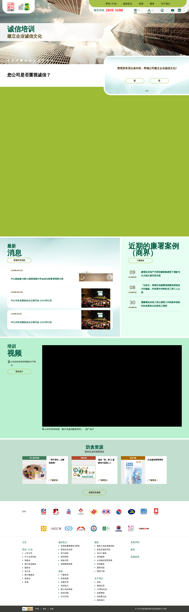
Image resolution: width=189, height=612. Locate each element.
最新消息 (101, 567)
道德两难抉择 (66, 564)
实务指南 (64, 578)
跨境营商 (64, 557)
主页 (24, 542)
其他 (26, 582)
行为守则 (64, 596)
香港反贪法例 (66, 549)
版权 (133, 549)
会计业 (27, 571)
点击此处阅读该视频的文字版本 (23, 363)
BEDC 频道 (101, 553)
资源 (141, 3)
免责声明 (135, 542)
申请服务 (101, 564)
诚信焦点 (127, 3)
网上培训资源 (66, 589)
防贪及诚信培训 (103, 549)
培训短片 (64, 586)
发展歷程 (101, 593)
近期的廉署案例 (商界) (70, 546)
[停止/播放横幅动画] (52, 60)
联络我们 (101, 600)
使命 (99, 582)
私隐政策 (135, 557)
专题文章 (64, 582)
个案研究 (64, 575)
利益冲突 (64, 560)
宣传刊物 (64, 593)
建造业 (27, 567)
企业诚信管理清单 (104, 560)
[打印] (162, 10)
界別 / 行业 (111, 3)
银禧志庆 (101, 586)
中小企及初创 (30, 557)
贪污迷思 (64, 553)
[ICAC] (10, 6)
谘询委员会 (102, 596)
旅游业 (27, 578)
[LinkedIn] (179, 10)
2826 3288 (114, 10)
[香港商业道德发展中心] (24, 7)
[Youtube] (172, 10)
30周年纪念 (102, 589)
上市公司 (28, 553)
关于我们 (165, 3)
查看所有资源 (94, 492)
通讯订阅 (101, 571)
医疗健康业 (29, 575)
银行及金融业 (30, 564)
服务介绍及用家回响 (105, 546)
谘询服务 (101, 557)
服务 (152, 3)
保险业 (27, 560)
